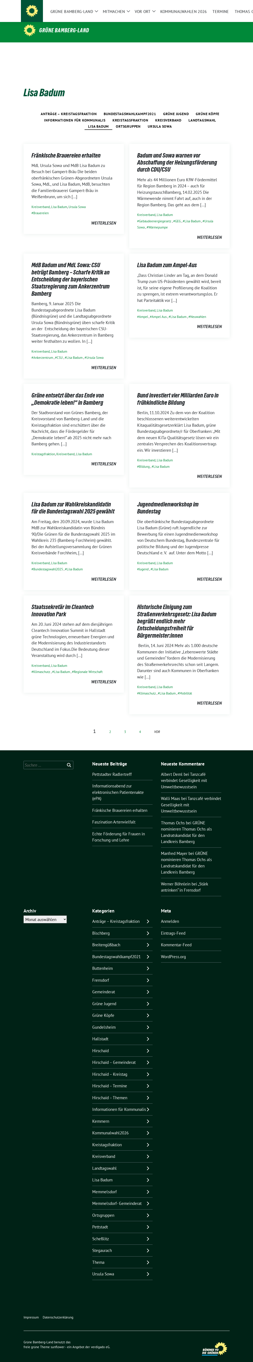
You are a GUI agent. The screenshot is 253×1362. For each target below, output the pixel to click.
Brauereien (41, 206)
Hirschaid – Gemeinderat (114, 1055)
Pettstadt (100, 1220)
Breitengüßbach (106, 938)
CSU (60, 351)
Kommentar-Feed (176, 938)
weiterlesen (103, 216)
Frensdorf (100, 973)
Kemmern (100, 1114)
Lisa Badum (98, 119)
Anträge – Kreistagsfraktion (69, 107)
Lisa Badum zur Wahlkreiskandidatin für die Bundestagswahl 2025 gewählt (72, 501)
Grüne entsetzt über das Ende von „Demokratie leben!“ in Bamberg (67, 392)
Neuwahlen (198, 310)
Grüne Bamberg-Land (64, 30)
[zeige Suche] (222, 9)
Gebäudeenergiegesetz (155, 214)
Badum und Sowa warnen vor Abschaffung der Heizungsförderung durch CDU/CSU (177, 155)
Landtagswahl (202, 113)
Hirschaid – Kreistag (109, 1067)
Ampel (143, 310)
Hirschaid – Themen (109, 1091)
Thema (98, 1255)
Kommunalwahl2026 (110, 1126)
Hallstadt (100, 1032)
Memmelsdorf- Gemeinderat (117, 1196)
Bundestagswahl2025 (48, 562)
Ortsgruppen (128, 119)
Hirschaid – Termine (109, 1079)
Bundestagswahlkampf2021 (130, 107)
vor (157, 725)
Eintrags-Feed (173, 926)
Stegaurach (102, 1243)
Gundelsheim (104, 1020)
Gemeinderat (103, 985)
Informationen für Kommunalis (74, 113)
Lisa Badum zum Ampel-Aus (167, 258)
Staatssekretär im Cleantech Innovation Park (62, 604)
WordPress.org (173, 949)
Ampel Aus (159, 310)
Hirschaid (100, 1043)
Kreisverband (168, 113)
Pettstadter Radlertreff (112, 767)
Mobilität (185, 686)
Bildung (144, 460)
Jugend (144, 562)
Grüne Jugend (176, 107)
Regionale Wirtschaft (88, 665)
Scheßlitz (100, 1232)
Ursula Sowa (160, 119)
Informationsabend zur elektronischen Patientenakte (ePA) (118, 785)
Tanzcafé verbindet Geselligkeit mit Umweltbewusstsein (184, 774)
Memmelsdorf (104, 1185)
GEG (178, 214)
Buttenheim (102, 961)
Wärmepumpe (158, 220)
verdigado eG (100, 1340)
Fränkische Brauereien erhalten (66, 148)
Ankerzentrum (43, 351)
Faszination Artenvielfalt (113, 815)
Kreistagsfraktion (130, 113)
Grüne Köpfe (207, 107)
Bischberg (101, 926)
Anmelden (170, 914)
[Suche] (216, 9)
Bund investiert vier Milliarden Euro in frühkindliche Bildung (178, 392)
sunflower (58, 1340)
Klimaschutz (41, 665)
